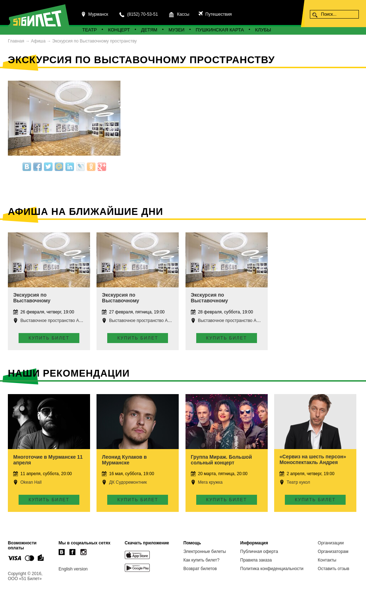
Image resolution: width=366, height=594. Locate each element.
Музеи (177, 29)
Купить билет (49, 338)
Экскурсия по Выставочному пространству (94, 41)
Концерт (119, 29)
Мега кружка (210, 482)
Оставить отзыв (333, 568)
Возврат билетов (200, 568)
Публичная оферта (259, 551)
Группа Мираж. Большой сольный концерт (221, 459)
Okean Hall (30, 482)
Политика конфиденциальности (271, 568)
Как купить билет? (201, 560)
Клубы (263, 29)
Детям (149, 29)
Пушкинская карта (220, 29)
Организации (331, 542)
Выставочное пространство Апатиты (56, 320)
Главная (16, 41)
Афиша (38, 41)
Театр (89, 29)
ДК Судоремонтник (128, 482)
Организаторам (333, 551)
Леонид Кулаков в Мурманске (124, 459)
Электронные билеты (204, 551)
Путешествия (218, 14)
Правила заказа (256, 560)
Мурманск (98, 14)
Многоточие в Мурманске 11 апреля (48, 459)
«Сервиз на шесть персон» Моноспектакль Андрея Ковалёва (313, 462)
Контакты (327, 560)
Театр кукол (298, 482)
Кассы (183, 14)
